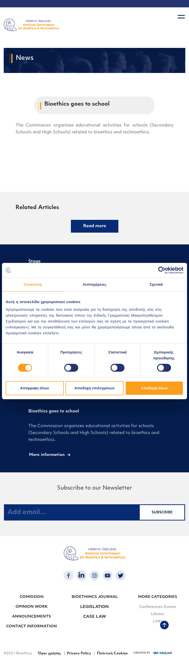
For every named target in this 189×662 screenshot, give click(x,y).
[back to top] (164, 626)
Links (157, 621)
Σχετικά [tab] (156, 284)
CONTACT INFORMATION (31, 626)
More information (47, 455)
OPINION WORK (32, 607)
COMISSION (32, 597)
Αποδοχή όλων (154, 388)
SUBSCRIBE (162, 512)
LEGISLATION (94, 607)
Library (157, 614)
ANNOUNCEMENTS (31, 617)
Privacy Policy (79, 653)
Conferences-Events (157, 607)
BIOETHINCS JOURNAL (95, 597)
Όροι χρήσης (49, 653)
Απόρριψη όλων (34, 388)
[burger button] (181, 17)
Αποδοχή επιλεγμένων (95, 388)
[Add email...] (71, 512)
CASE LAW (94, 617)
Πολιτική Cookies (112, 653)
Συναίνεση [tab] (33, 284)
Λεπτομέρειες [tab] (95, 284)
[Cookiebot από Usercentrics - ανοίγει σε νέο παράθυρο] (161, 270)
